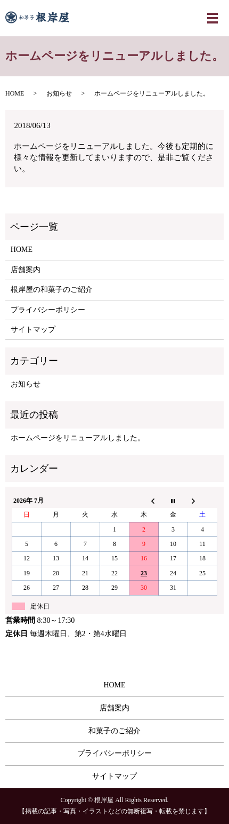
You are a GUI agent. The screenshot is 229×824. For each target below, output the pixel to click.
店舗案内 (25, 270)
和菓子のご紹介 (114, 731)
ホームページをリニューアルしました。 (78, 438)
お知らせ (59, 93)
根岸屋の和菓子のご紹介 (52, 290)
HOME (14, 93)
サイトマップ (33, 330)
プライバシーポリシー (48, 310)
